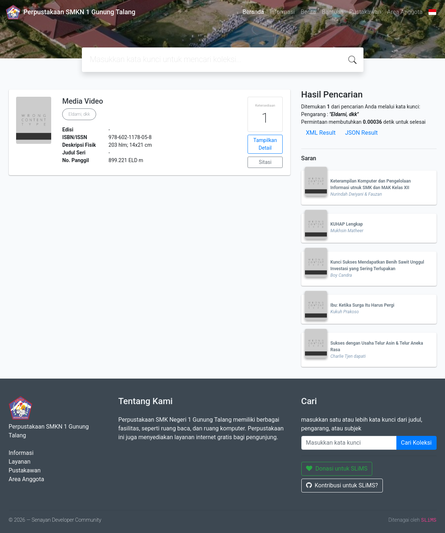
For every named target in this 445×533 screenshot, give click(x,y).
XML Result (321, 132)
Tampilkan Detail (265, 144)
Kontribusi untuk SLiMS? (342, 485)
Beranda (253, 11)
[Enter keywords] (349, 443)
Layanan (20, 461)
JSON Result (361, 132)
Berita (308, 11)
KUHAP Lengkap (347, 224)
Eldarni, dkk (79, 114)
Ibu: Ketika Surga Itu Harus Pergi (363, 305)
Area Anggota (405, 11)
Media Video (82, 101)
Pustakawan (365, 11)
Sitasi (265, 162)
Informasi (282, 11)
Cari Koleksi (416, 442)
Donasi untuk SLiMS (337, 468)
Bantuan (332, 11)
